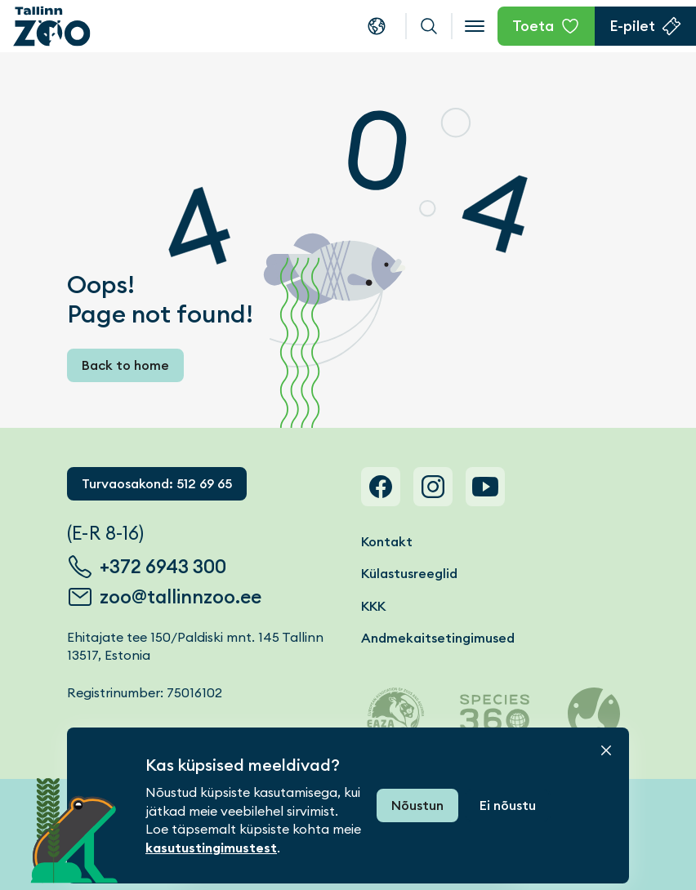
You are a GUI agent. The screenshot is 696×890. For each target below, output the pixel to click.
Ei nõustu (508, 805)
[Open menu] (474, 26)
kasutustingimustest (211, 848)
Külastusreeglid (409, 573)
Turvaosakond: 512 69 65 (157, 483)
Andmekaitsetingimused (438, 638)
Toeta (533, 25)
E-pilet (632, 25)
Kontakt (387, 541)
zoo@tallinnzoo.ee (180, 597)
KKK (373, 606)
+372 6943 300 (163, 566)
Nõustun (417, 805)
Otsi (429, 26)
